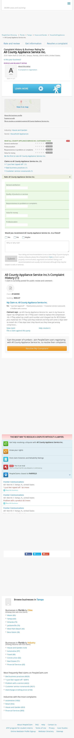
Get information (33, 43)
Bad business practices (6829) (17, 677)
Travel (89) (11, 655)
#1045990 (16, 294)
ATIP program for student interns (19, 728)
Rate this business (10, 491)
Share (28, 554)
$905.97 (17, 298)
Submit (11, 259)
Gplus (45, 554)
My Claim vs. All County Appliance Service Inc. (27, 303)
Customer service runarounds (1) (19, 171)
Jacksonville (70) (13, 626)
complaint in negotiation (27, 70)
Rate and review (12, 43)
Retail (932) (9, 704)
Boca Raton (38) (13, 632)
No (17, 237)
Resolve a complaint (57, 43)
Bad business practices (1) (16, 168)
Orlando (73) (12, 622)
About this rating (24, 67)
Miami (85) (11, 616)
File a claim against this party (18, 331)
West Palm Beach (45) (15, 629)
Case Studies (62, 728)
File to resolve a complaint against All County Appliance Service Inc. (26, 121)
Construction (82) (14, 658)
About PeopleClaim (25, 725)
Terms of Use (41, 728)
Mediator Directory (46, 732)
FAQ (37, 725)
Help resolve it (44, 328)
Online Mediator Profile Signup (23, 732)
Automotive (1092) (12, 701)
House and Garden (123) (17, 648)
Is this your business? (12, 60)
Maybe (27, 237)
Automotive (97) (13, 651)
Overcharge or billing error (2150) (18, 690)
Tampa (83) (11, 619)
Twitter (37, 554)
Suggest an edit (9, 119)
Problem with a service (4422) (17, 683)
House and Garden (40, 35)
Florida (22, 35)
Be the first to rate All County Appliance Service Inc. (25, 156)
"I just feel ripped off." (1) (16, 165)
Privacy (51, 728)
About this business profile (13, 116)
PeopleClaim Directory (9, 35)
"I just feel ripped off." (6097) (17, 680)
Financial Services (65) (16, 665)
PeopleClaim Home (15, 4)
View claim (11, 328)
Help (43, 725)
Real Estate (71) (13, 661)
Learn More (38, 89)
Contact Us (52, 725)
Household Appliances (57, 35)
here (51, 257)
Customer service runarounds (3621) (20, 687)
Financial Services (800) (14, 711)
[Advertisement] (37, 22)
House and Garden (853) (15, 707)
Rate (37, 177)
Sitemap (59, 732)
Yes (9, 237)
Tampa (29, 35)
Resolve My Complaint (37, 348)
